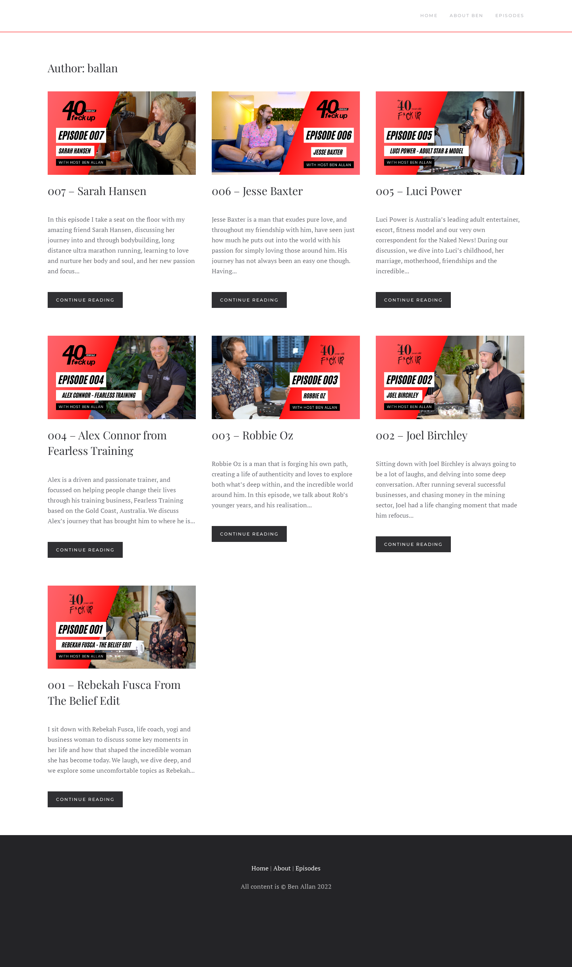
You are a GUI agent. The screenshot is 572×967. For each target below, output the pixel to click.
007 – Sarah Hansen (97, 190)
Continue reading (85, 300)
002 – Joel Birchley (422, 434)
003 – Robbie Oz (252, 434)
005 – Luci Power (419, 190)
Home (429, 15)
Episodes (509, 15)
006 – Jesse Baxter (257, 190)
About (282, 868)
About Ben (466, 15)
